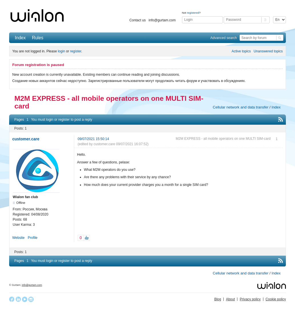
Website (18, 238)
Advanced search (223, 38)
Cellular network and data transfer (240, 107)
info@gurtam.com (162, 20)
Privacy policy (250, 299)
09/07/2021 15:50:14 (93, 139)
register (75, 51)
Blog (217, 299)
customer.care (25, 139)
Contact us (137, 20)
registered (193, 12)
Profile (32, 238)
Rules (37, 37)
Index (20, 37)
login (61, 51)
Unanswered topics (268, 51)
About (230, 299)
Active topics (241, 51)
